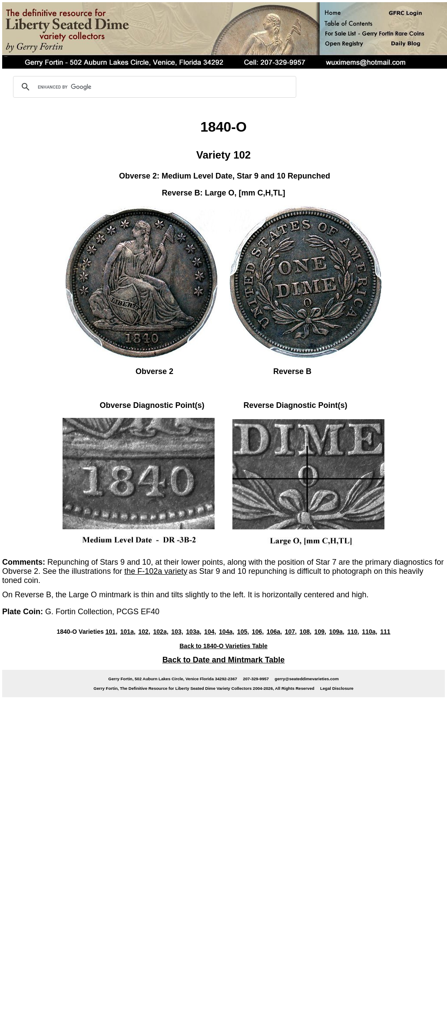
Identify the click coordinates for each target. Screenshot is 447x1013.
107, (291, 631)
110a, (369, 631)
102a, (161, 631)
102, (144, 631)
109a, (336, 631)
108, (305, 631)
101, (111, 631)
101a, (128, 631)
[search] (153, 87)
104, (210, 631)
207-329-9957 (256, 678)
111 (385, 631)
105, (243, 631)
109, (320, 631)
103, (177, 631)
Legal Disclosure (337, 688)
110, (353, 631)
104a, (226, 631)
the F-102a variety (155, 571)
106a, (274, 631)
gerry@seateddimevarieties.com (306, 678)
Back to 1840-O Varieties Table (223, 645)
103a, (193, 631)
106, (258, 631)
